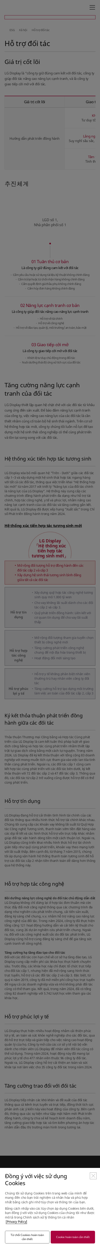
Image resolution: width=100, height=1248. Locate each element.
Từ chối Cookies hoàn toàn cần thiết (27, 1237)
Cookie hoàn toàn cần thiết (73, 1237)
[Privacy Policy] (16, 1221)
